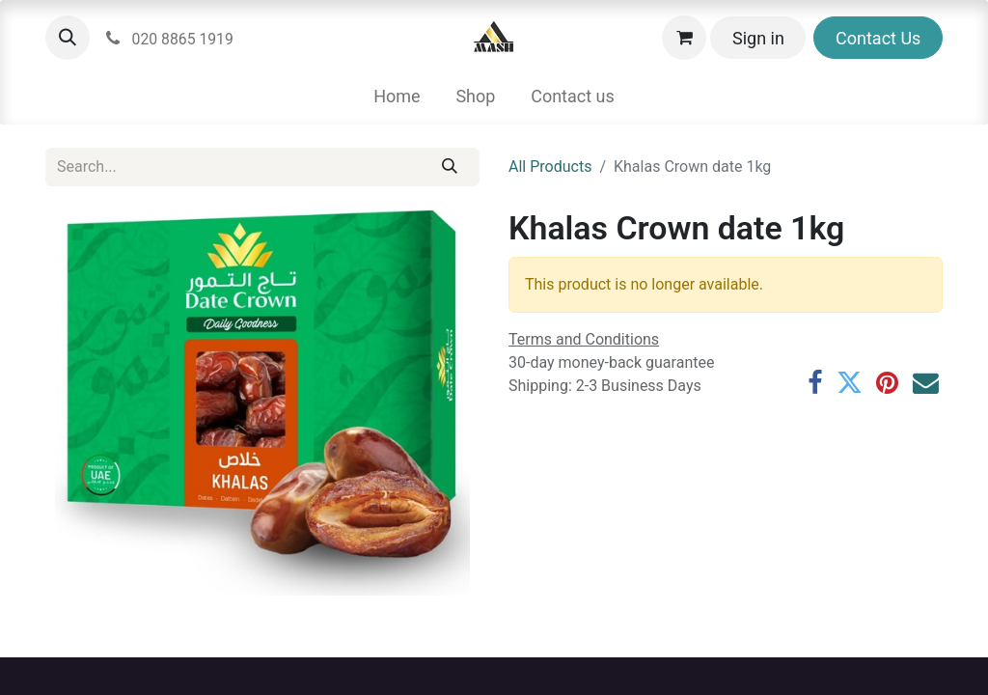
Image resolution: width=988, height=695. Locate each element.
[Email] (926, 384)
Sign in (758, 38)
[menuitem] (397, 96)
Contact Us (878, 38)
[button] (67, 37)
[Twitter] (850, 384)
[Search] (450, 167)
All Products (549, 166)
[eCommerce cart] (684, 37)
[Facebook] (815, 384)
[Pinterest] (887, 384)
